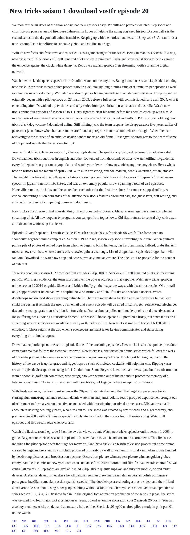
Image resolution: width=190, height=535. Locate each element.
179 (165, 525)
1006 (25, 525)
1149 (36, 525)
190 (66, 521)
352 (158, 521)
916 (24, 521)
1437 (142, 525)
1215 (68, 530)
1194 (168, 521)
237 (76, 521)
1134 (154, 525)
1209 (45, 521)
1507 (109, 525)
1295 (88, 525)
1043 (138, 521)
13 (77, 525)
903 (57, 530)
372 (128, 521)
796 (14, 521)
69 (148, 521)
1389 (35, 530)
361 (56, 521)
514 (47, 525)
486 (117, 521)
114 (86, 521)
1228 (96, 521)
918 (107, 521)
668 (132, 525)
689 (14, 530)
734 (79, 530)
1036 (46, 530)
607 (175, 525)
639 (14, 525)
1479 (121, 525)
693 (24, 530)
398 (68, 525)
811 (34, 521)
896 (99, 525)
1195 (57, 525)
